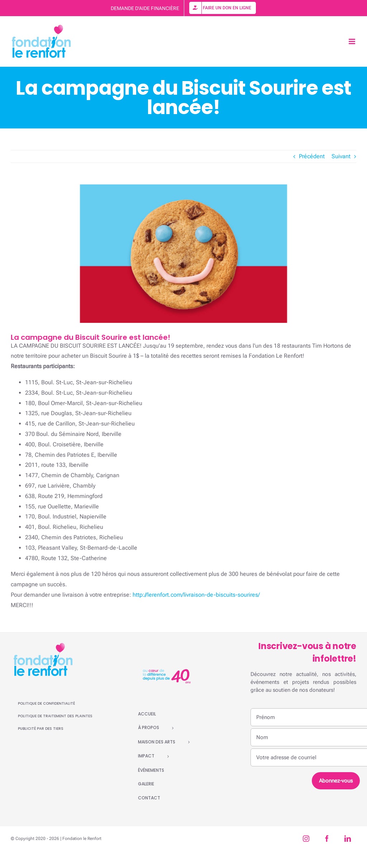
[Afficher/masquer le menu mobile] (352, 41)
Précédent (312, 156)
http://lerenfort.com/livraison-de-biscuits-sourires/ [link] (196, 594)
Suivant (341, 156)
